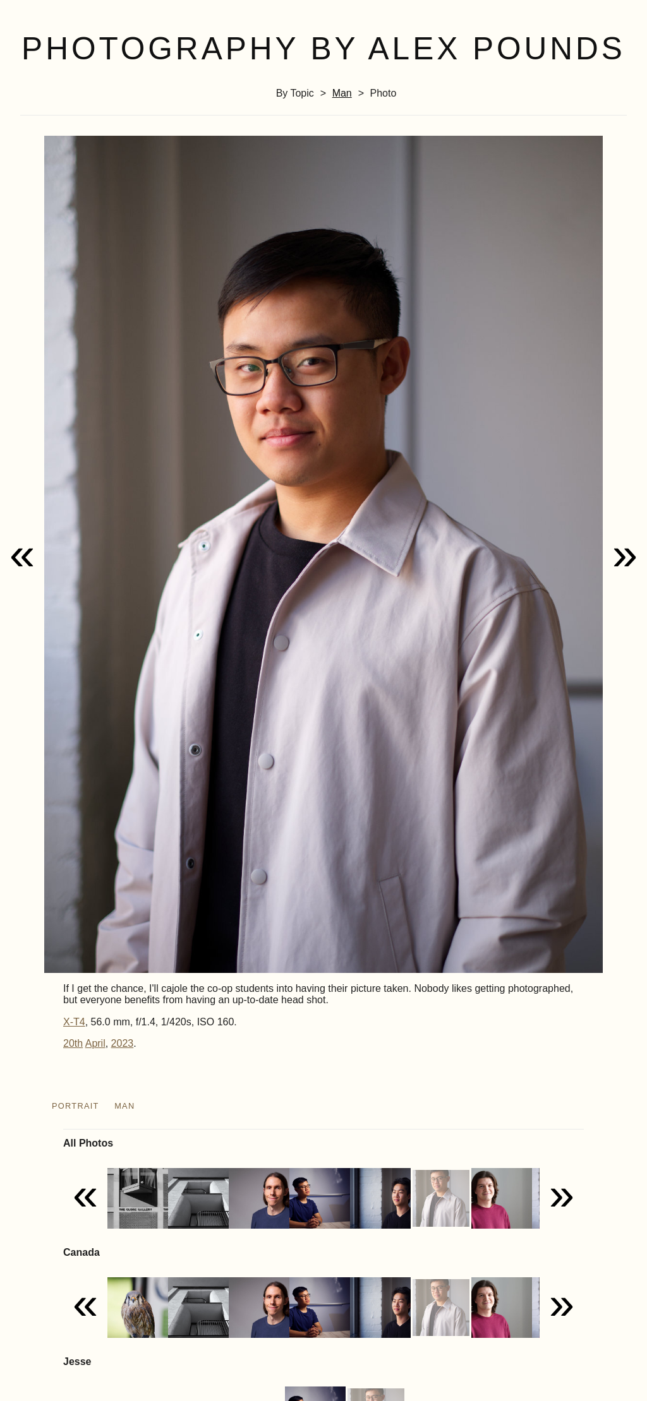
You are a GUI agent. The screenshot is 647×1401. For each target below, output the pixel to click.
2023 (122, 1043)
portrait (75, 1106)
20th (73, 1043)
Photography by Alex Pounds (323, 48)
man (342, 93)
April (95, 1043)
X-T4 (74, 1021)
